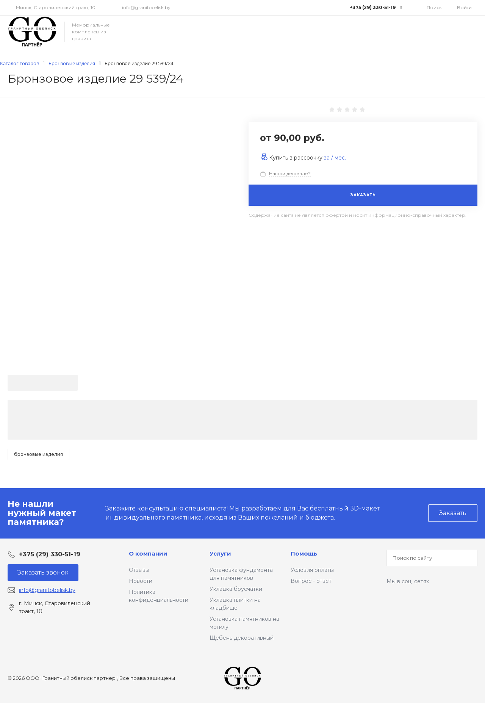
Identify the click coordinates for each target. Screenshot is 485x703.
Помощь (304, 553)
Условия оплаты (312, 570)
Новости (140, 581)
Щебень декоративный (242, 637)
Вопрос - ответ (311, 581)
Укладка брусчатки (236, 589)
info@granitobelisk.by (146, 7)
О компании (148, 553)
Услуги (220, 553)
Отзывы (139, 570)
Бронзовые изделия (38, 454)
